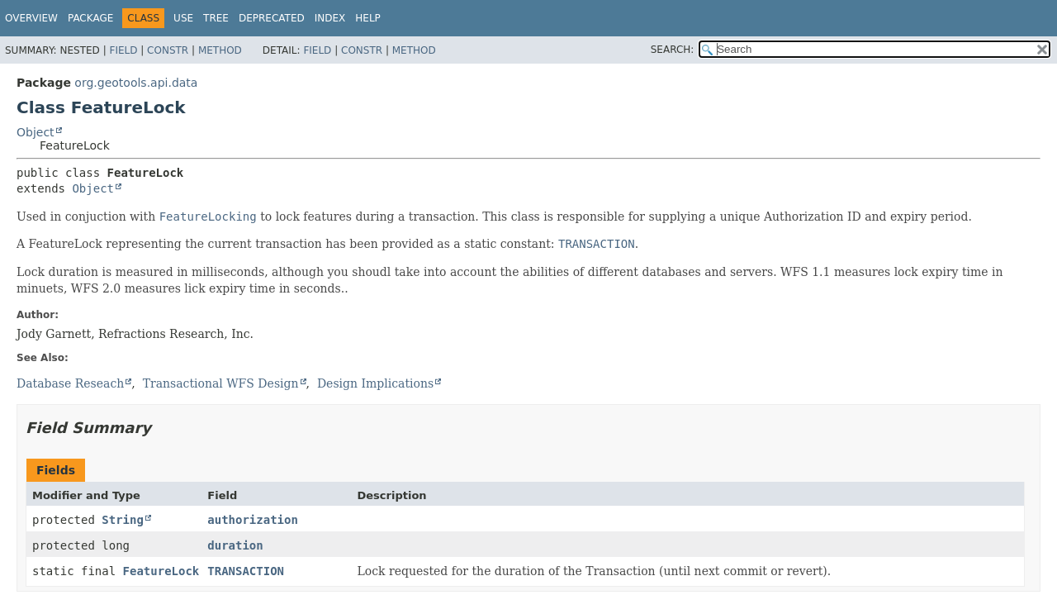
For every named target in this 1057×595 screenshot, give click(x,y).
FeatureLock (161, 571)
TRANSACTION (245, 571)
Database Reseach (70, 383)
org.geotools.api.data (135, 82)
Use (183, 18)
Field (123, 50)
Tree (216, 18)
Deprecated (272, 18)
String (123, 519)
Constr (167, 50)
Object (36, 132)
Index (330, 18)
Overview (31, 18)
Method (220, 50)
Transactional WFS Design (221, 383)
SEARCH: (672, 49)
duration (235, 545)
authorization (252, 519)
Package (90, 18)
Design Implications (375, 383)
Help (368, 18)
